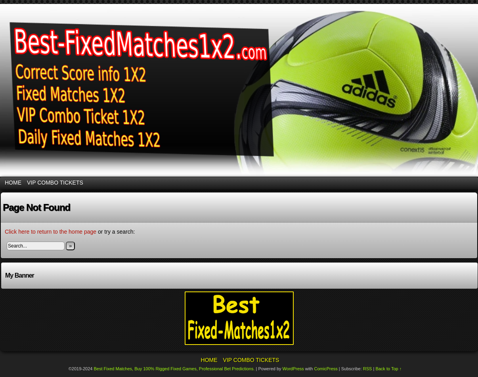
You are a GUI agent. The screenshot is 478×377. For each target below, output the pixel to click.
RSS (367, 368)
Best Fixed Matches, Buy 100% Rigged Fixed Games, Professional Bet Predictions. (174, 368)
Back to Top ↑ (388, 368)
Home (13, 182)
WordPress (293, 368)
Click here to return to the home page (50, 231)
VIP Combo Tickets (55, 182)
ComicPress (325, 368)
